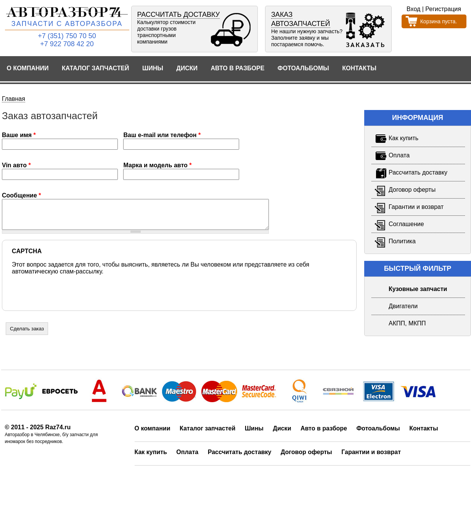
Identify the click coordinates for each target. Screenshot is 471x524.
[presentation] (70, 296)
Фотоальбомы (303, 68)
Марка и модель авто (157, 165)
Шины (152, 68)
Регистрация (443, 9)
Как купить (151, 457)
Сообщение (21, 195)
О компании (28, 68)
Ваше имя (19, 135)
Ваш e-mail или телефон (162, 135)
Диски (187, 68)
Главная (13, 98)
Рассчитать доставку (240, 457)
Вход (413, 9)
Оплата (187, 457)
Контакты (359, 68)
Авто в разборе (237, 68)
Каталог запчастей (95, 68)
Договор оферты (306, 457)
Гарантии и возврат (371, 457)
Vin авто (16, 165)
